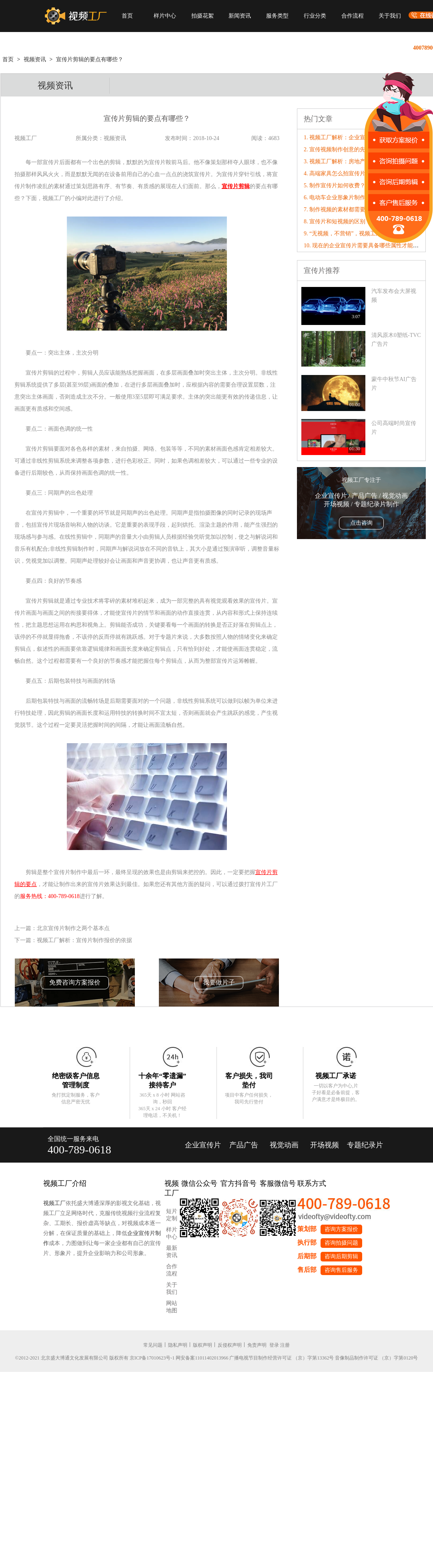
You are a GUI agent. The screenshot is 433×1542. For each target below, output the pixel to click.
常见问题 (152, 1345)
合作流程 (352, 16)
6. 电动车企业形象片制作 (334, 198)
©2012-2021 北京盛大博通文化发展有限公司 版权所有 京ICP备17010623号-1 (95, 1358)
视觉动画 (284, 1145)
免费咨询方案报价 (74, 982)
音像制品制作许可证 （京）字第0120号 (376, 1358)
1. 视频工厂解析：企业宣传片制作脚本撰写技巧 (362, 137)
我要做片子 (219, 982)
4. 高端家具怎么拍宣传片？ (337, 173)
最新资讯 (171, 1251)
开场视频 (324, 1145)
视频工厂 (54, 1203)
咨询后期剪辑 (341, 1256)
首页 (127, 16)
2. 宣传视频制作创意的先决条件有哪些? (352, 149)
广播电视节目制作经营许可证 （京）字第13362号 (281, 1358)
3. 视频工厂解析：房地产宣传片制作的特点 (357, 161)
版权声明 (202, 1345)
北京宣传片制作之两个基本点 (73, 928)
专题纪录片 (365, 1145)
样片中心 (165, 16)
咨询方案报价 (341, 1229)
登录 (274, 1345)
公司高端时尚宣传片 (393, 427)
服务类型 (277, 16)
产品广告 (243, 1145)
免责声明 (257, 1345)
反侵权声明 (230, 1345)
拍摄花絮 (202, 16)
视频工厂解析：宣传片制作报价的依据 (84, 940)
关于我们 (390, 16)
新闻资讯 (240, 16)
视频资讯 (35, 59)
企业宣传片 (203, 1145)
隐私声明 (177, 1345)
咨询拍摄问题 (341, 1243)
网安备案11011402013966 (202, 1358)
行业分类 (315, 16)
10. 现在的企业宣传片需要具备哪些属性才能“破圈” (366, 246)
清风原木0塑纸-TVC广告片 (396, 339)
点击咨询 (361, 523)
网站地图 (171, 1306)
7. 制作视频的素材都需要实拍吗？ (346, 210)
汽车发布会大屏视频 (393, 295)
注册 (285, 1345)
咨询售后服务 (341, 1270)
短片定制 (171, 1214)
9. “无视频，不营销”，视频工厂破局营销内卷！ (362, 234)
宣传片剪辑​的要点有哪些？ (89, 59)
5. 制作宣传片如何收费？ (334, 185)
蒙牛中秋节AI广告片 (394, 383)
